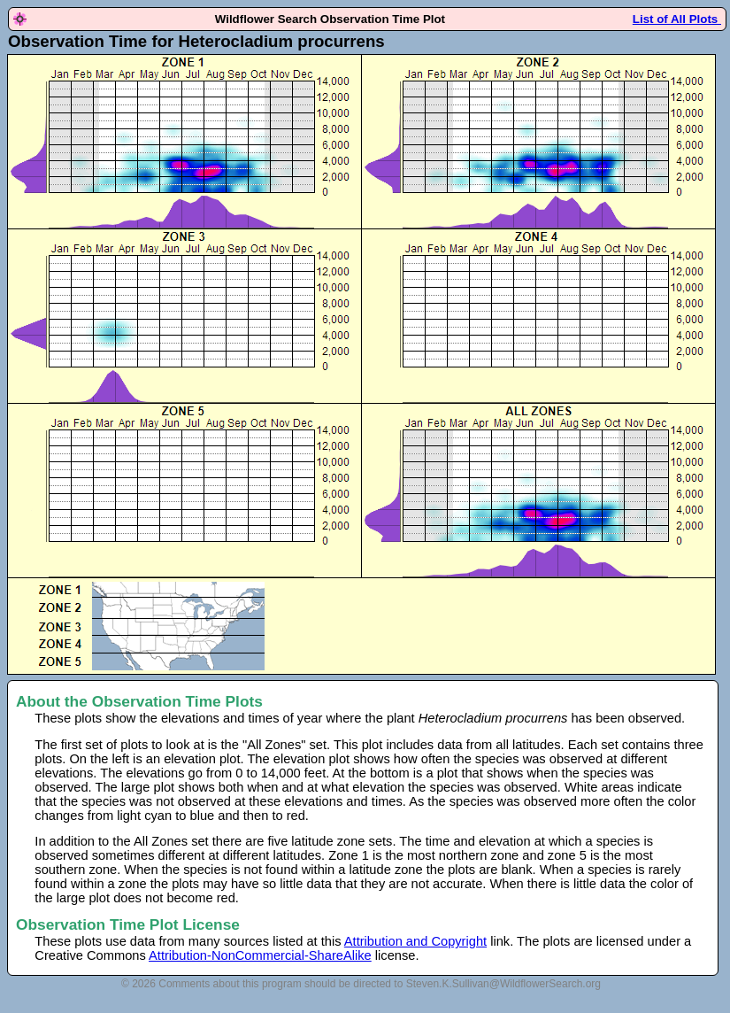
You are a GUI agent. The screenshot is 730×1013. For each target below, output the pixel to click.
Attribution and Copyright (415, 941)
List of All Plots (677, 19)
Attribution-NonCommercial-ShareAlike (260, 955)
